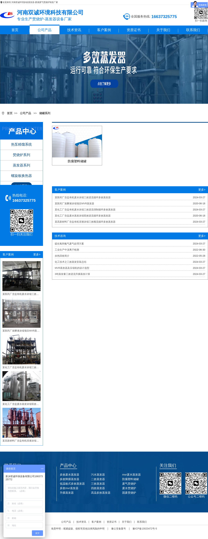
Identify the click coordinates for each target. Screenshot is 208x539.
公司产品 (44, 30)
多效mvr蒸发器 (69, 488)
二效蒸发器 (98, 479)
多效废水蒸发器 (69, 474)
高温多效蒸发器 (100, 492)
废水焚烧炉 (129, 488)
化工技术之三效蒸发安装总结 (70, 261)
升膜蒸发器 (67, 492)
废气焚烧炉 (129, 483)
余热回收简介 (62, 255)
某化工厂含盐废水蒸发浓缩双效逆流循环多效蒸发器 (83, 215)
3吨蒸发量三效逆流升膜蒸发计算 (72, 274)
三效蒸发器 (98, 483)
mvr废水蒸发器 (131, 474)
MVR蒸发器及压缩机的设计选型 (72, 268)
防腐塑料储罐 (130, 479)
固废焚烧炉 (129, 492)
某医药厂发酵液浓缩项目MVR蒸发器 (74, 203)
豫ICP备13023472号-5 (145, 528)
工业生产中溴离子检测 (67, 249)
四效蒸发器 (98, 488)
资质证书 (134, 30)
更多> (36, 254)
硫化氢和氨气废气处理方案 (69, 243)
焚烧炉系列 (21, 155)
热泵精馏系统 (21, 144)
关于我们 (163, 30)
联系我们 (193, 30)
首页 (14, 30)
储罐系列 (44, 113)
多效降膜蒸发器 (69, 479)
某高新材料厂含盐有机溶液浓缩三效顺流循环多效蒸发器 (85, 221)
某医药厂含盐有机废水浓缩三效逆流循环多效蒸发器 (83, 197)
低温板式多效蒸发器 (72, 483)
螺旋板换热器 (21, 176)
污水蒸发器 (98, 474)
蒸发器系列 (21, 165)
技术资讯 (74, 30)
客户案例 (104, 30)
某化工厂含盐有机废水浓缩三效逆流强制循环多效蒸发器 (85, 209)
